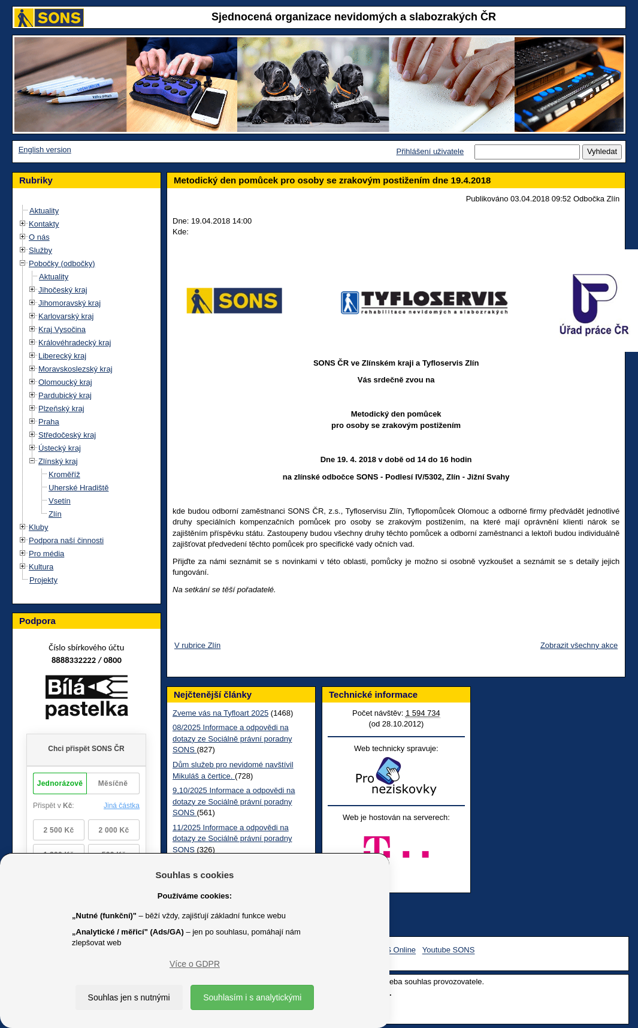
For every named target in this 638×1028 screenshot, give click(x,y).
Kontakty (44, 223)
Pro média (46, 553)
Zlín (55, 514)
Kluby (39, 527)
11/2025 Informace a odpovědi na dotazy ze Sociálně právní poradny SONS (231, 838)
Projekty (43, 579)
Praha (48, 421)
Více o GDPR (195, 964)
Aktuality (44, 210)
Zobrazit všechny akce (577, 645)
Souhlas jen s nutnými (129, 997)
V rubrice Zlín (196, 645)
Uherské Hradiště (78, 487)
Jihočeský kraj (62, 289)
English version (45, 149)
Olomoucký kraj (65, 382)
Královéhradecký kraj (74, 342)
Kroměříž (64, 474)
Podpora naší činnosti (66, 540)
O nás (39, 237)
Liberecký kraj (62, 355)
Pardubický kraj (65, 395)
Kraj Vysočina (62, 329)
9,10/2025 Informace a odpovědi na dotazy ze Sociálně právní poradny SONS (232, 801)
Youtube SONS (448, 950)
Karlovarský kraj (65, 316)
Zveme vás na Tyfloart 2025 (219, 713)
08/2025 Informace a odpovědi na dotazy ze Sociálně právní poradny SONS (231, 738)
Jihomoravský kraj (69, 303)
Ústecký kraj (59, 448)
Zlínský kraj (58, 461)
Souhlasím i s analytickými (252, 997)
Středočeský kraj (67, 434)
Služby (40, 250)
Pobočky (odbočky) (62, 263)
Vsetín (60, 500)
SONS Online (392, 950)
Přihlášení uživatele (430, 151)
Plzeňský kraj (61, 408)
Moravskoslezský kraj (75, 368)
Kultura (41, 566)
